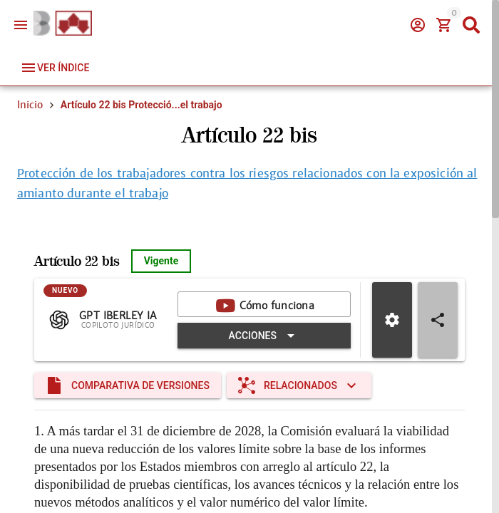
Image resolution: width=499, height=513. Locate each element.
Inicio (30, 104)
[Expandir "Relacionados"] (299, 385)
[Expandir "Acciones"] (264, 335)
